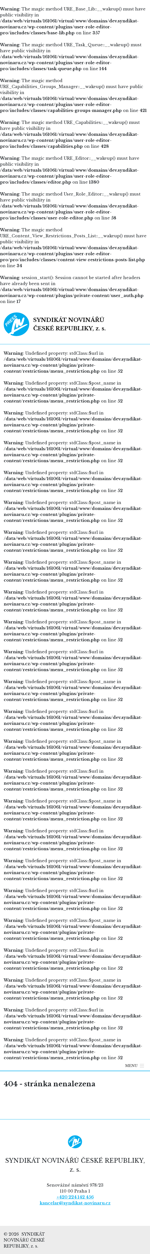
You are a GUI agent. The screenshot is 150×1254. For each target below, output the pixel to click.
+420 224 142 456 (75, 1197)
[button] (131, 1066)
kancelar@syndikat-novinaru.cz (75, 1203)
